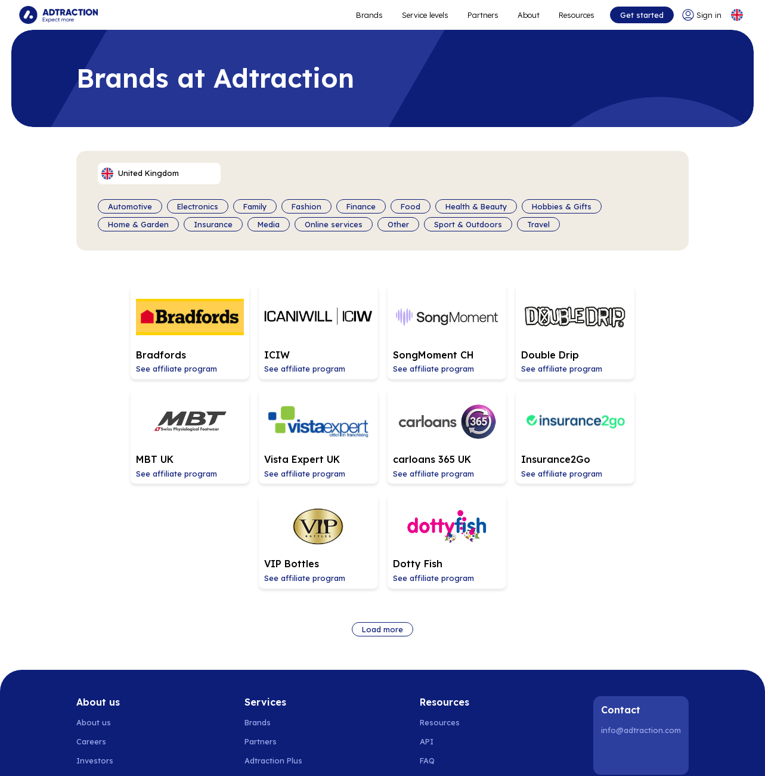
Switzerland (405, 752)
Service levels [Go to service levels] (425, 15)
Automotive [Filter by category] (130, 206)
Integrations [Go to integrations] (444, 668)
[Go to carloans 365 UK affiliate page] (259, 431)
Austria (448, 752)
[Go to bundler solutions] (273, 687)
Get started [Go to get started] (641, 15)
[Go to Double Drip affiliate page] (507, 330)
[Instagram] (642, 644)
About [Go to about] (529, 15)
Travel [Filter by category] (538, 224)
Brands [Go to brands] (257, 611)
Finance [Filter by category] (361, 206)
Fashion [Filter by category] (306, 206)
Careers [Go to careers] (91, 630)
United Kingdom (557, 752)
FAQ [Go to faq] (427, 649)
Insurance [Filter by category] (213, 224)
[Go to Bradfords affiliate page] (135, 330)
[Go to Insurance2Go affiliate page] (383, 431)
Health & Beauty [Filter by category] (476, 206)
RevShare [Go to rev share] (262, 668)
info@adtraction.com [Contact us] (641, 618)
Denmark (167, 752)
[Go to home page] (58, 15)
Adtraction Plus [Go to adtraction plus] (273, 649)
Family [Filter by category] (255, 206)
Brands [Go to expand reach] (369, 15)
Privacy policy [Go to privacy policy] (102, 706)
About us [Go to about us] (93, 611)
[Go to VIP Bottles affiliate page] (507, 431)
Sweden (91, 752)
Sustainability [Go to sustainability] (101, 687)
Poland (239, 752)
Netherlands (312, 752)
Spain (270, 752)
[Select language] (737, 15)
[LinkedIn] (612, 644)
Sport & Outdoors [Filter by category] (468, 224)
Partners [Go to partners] (260, 630)
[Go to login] (701, 15)
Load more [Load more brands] (382, 517)
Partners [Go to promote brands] (482, 15)
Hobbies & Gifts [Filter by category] (561, 206)
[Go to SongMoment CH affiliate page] (383, 330)
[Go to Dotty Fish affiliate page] (631, 431)
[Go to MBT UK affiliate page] (631, 330)
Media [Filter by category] (269, 224)
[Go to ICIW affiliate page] (259, 330)
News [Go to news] (86, 668)
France (482, 752)
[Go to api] (448, 630)
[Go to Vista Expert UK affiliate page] (135, 431)
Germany (359, 752)
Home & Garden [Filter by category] (138, 224)
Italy (511, 752)
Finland (204, 752)
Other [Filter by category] (398, 224)
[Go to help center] (448, 687)
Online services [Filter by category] (334, 224)
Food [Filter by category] (410, 206)
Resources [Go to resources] (576, 15)
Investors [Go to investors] (94, 649)
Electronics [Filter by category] (197, 206)
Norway (128, 752)
